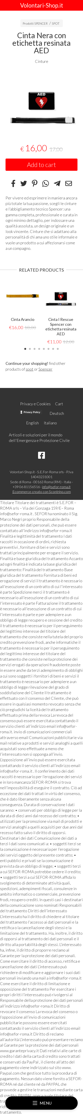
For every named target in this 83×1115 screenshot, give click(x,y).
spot (29, 369)
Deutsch (57, 413)
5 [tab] (43, 348)
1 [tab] (25, 348)
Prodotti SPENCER (35, 23)
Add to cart (41, 164)
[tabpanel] (41, 101)
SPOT (56, 23)
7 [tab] (53, 348)
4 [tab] (39, 348)
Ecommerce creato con (41, 491)
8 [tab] (57, 348)
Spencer (45, 369)
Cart (59, 403)
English (32, 422)
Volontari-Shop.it (41, 5)
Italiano (50, 422)
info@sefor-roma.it (56, 487)
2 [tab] (29, 348)
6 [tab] (48, 348)
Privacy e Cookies (35, 403)
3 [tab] (34, 348)
